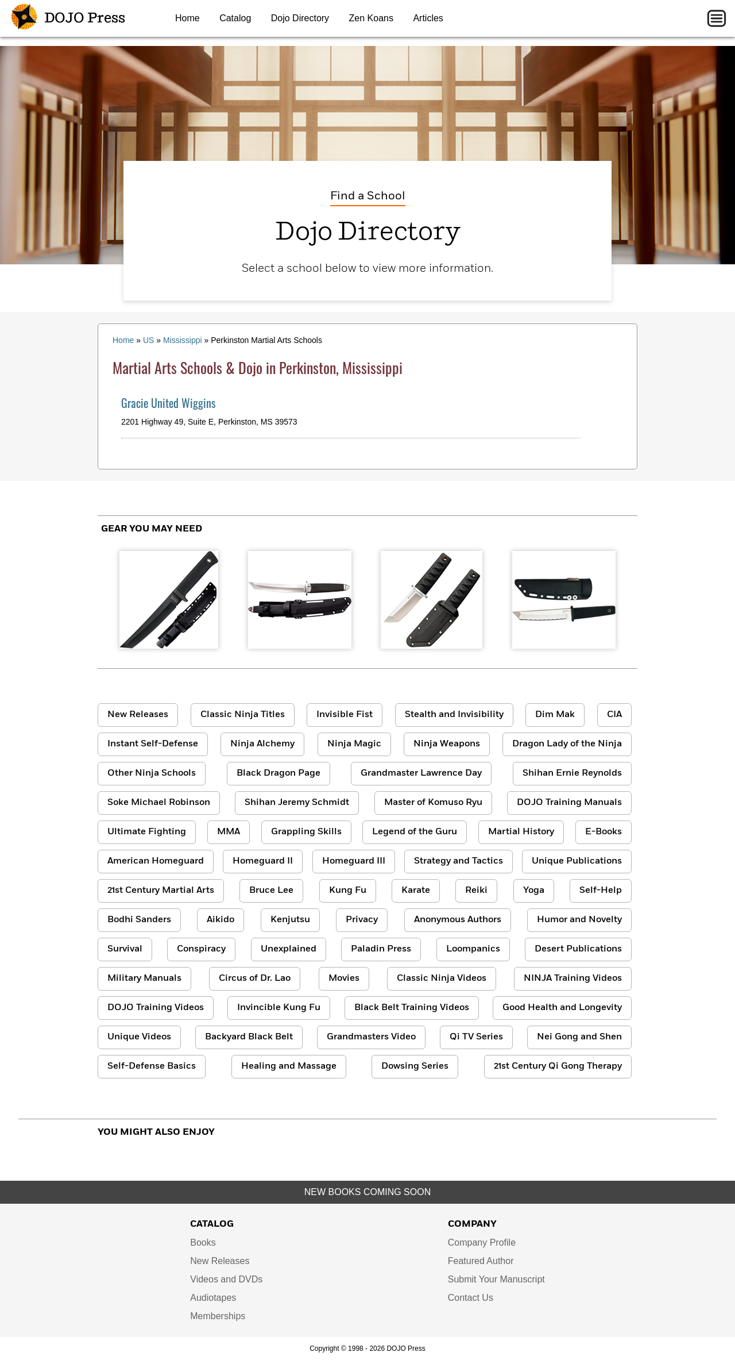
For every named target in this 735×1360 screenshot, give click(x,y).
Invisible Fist (344, 714)
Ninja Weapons (446, 744)
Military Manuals (144, 978)
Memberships (217, 1316)
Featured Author (481, 1261)
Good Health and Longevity (562, 1007)
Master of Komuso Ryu (433, 802)
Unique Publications (577, 861)
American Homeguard (155, 861)
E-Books (603, 832)
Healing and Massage (288, 1066)
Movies (343, 978)
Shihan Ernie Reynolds (572, 773)
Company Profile (482, 1242)
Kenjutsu (290, 919)
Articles (428, 18)
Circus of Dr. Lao (255, 978)
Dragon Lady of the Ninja (567, 744)
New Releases (137, 714)
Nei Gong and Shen (579, 1037)
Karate (415, 890)
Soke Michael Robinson (158, 802)
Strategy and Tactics (458, 861)
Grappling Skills (306, 832)
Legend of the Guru (414, 832)
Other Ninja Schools (151, 773)
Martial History (521, 832)
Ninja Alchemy (262, 744)
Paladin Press (381, 949)
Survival (124, 949)
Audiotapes (213, 1298)
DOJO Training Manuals (569, 802)
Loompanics (473, 949)
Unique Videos (139, 1037)
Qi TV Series (476, 1037)
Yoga (533, 890)
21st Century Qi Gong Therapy (558, 1066)
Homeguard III (353, 861)
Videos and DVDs (226, 1279)
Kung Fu (347, 890)
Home (187, 18)
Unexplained (288, 949)
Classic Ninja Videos (441, 978)
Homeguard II (263, 861)
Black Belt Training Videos (411, 1007)
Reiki (476, 890)
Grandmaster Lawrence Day (421, 773)
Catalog (235, 18)
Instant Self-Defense (152, 744)
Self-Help (600, 890)
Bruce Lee (271, 890)
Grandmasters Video (371, 1037)
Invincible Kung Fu (278, 1007)
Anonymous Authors (457, 919)
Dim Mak (555, 714)
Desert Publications (578, 949)
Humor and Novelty (579, 919)
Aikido (220, 919)
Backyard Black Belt (249, 1037)
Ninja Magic (354, 744)
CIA (614, 714)
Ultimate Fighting (146, 832)
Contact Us (470, 1298)
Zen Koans (371, 18)
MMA (228, 832)
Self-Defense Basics (151, 1066)
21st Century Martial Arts (160, 890)
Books (202, 1242)
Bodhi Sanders (139, 919)
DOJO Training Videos (155, 1007)
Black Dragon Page (278, 773)
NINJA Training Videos (573, 978)
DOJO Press (68, 18)
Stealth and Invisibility (454, 714)
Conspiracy (201, 949)
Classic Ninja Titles (242, 714)
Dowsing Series (414, 1066)
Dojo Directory (300, 18)
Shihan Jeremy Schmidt (297, 802)
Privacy (362, 919)
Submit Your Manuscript (496, 1279)
